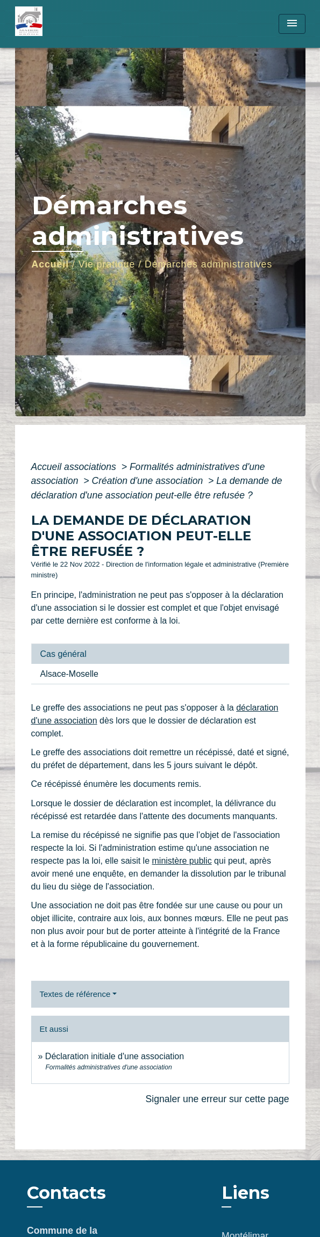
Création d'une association (148, 480)
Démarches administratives (208, 264)
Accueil (50, 264)
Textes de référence (75, 994)
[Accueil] (55, 24)
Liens (245, 1192)
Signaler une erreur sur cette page (217, 1099)
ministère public (182, 860)
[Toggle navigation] (292, 24)
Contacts (66, 1193)
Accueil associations (75, 466)
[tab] (160, 653)
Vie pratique (107, 264)
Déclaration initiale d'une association (116, 1056)
